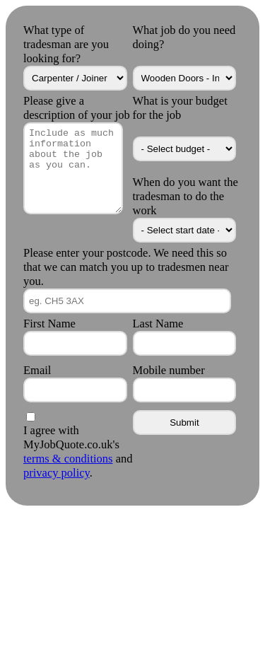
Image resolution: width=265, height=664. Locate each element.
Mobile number (169, 370)
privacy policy (56, 472)
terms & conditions (68, 458)
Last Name (158, 323)
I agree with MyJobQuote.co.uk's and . (77, 451)
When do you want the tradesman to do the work (185, 196)
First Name (49, 323)
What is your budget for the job (180, 108)
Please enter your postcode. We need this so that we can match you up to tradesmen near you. (125, 267)
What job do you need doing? (184, 37)
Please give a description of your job (76, 108)
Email (37, 370)
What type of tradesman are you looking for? (66, 44)
